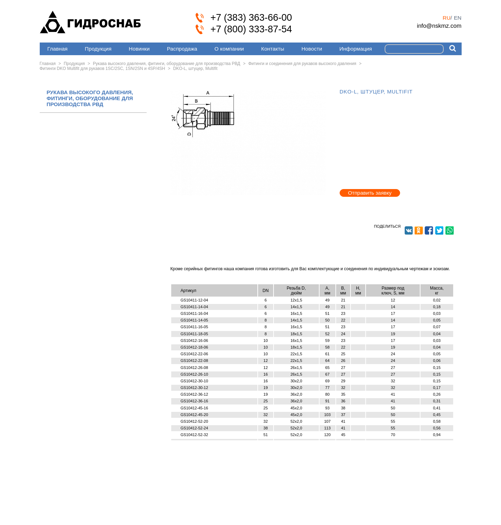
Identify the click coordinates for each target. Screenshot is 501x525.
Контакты (272, 49)
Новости (311, 49)
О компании (229, 49)
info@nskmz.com (439, 25)
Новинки (139, 49)
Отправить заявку (370, 193)
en (458, 18)
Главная (57, 49)
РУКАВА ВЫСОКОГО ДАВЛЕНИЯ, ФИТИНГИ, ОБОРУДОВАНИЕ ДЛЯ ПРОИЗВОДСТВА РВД (90, 98)
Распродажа (182, 49)
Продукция (98, 49)
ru (446, 18)
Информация (355, 49)
